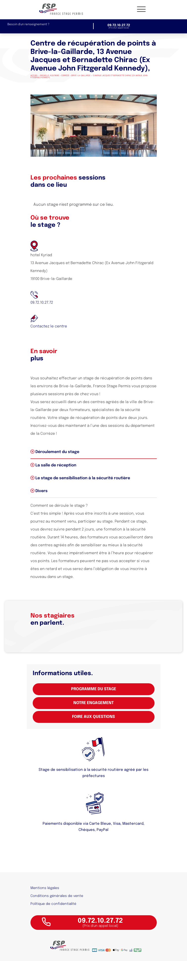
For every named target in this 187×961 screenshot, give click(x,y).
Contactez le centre (48, 326)
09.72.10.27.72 (41, 303)
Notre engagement (93, 703)
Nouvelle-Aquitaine (49, 76)
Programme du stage (93, 689)
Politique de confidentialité (53, 904)
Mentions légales (44, 888)
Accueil (34, 76)
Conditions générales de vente (56, 896)
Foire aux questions (93, 717)
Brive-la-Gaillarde (80, 76)
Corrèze (65, 76)
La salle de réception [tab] (53, 465)
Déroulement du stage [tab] (54, 452)
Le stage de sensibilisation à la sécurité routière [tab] (80, 478)
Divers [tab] (39, 491)
